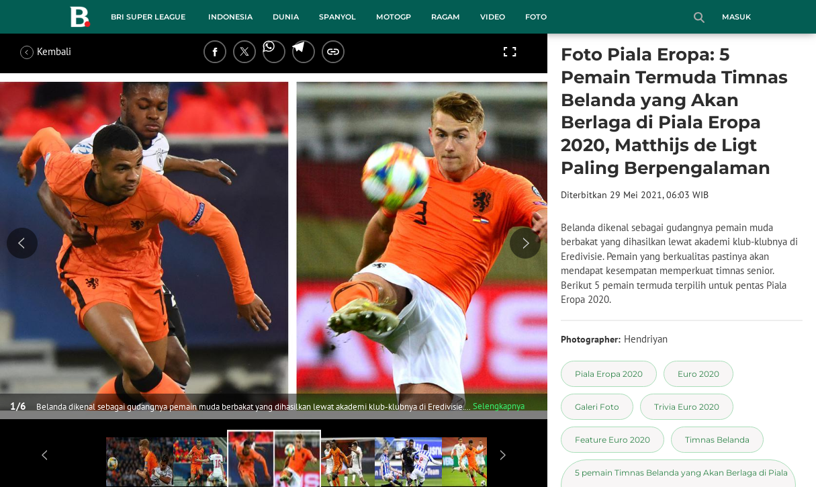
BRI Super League (148, 16)
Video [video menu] (492, 16)
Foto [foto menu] (536, 16)
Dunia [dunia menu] (286, 16)
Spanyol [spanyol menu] (337, 16)
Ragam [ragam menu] (445, 16)
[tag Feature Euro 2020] (612, 440)
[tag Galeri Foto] (597, 407)
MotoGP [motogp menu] (393, 16)
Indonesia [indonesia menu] (230, 16)
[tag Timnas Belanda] (717, 440)
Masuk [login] (736, 16)
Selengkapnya (499, 406)
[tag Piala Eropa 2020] (609, 374)
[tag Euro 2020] (698, 374)
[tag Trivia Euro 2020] (686, 407)
